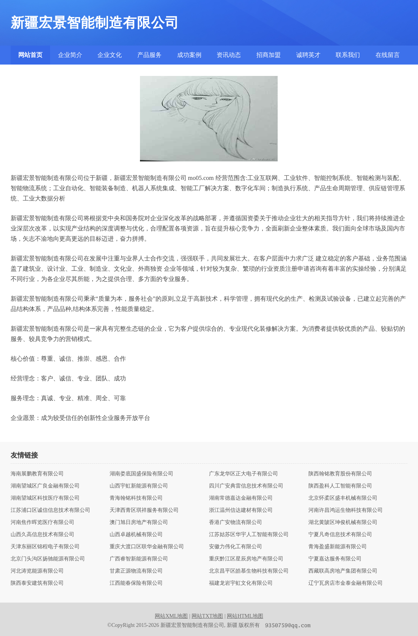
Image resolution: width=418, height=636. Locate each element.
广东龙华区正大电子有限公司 (243, 474)
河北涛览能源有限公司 (37, 571)
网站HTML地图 (245, 616)
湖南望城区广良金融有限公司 (45, 486)
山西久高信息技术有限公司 (42, 534)
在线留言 (388, 55)
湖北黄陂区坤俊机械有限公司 (342, 522)
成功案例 (189, 55)
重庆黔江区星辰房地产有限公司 (246, 559)
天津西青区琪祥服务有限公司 (144, 510)
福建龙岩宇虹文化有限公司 (241, 583)
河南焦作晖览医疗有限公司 (42, 522)
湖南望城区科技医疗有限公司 (45, 498)
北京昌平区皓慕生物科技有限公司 (249, 571)
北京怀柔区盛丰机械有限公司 (342, 498)
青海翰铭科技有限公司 (136, 498)
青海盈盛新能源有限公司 (337, 546)
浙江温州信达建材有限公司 (241, 510)
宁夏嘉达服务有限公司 (334, 559)
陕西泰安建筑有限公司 (37, 583)
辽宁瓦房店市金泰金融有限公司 (345, 583)
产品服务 (149, 55)
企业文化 (109, 55)
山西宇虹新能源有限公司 (139, 486)
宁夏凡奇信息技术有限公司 (340, 534)
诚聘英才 (308, 55)
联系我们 (348, 55)
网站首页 (30, 55)
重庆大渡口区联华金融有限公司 (147, 546)
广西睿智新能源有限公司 (139, 559)
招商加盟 (268, 55)
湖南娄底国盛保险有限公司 (141, 474)
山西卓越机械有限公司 (136, 534)
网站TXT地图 (207, 616)
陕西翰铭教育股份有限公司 (340, 474)
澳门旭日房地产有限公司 (139, 522)
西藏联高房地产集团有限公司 (342, 571)
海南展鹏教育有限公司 (37, 474)
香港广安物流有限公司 (235, 522)
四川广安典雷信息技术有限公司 (246, 486)
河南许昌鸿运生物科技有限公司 (345, 510)
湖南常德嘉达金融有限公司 (241, 498)
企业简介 (70, 55)
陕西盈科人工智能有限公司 (340, 486)
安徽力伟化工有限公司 (235, 546)
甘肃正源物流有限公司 (136, 571)
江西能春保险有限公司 (136, 583)
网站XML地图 (171, 616)
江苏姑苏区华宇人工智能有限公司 (249, 534)
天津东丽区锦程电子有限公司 (45, 546)
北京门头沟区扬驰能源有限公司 (48, 559)
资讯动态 (229, 55)
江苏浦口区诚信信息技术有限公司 (50, 510)
